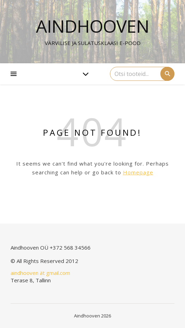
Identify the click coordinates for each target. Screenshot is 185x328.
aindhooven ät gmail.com (40, 272)
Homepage (138, 172)
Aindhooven (92, 26)
